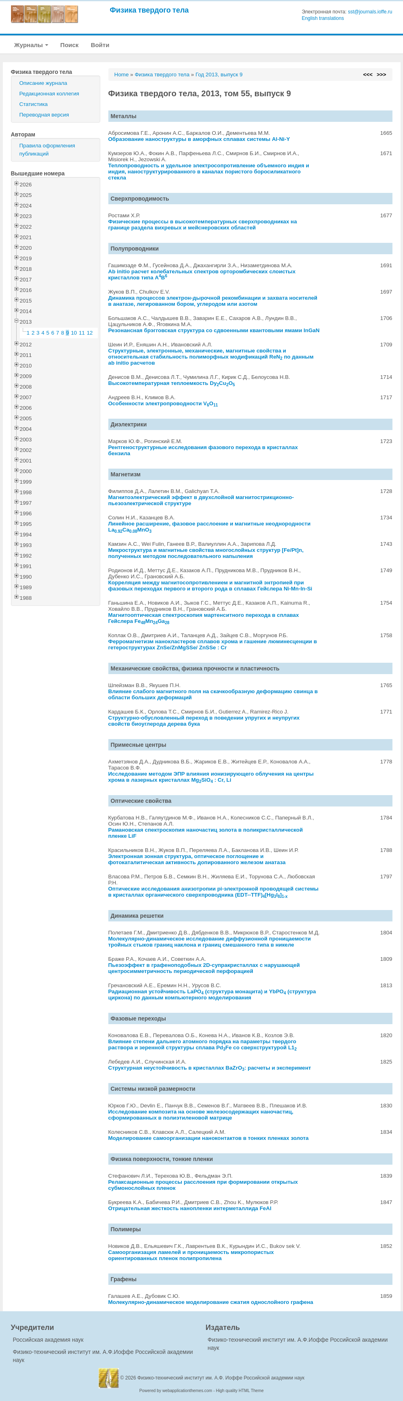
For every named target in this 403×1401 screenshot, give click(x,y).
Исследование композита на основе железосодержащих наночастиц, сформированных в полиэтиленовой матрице (200, 1115)
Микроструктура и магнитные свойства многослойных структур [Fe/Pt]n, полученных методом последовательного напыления (206, 553)
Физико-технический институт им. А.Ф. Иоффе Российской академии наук (221, 1378)
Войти (100, 45)
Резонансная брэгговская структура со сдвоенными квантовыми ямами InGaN (214, 330)
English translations (323, 18)
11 (82, 333)
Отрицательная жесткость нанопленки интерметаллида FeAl (190, 1208)
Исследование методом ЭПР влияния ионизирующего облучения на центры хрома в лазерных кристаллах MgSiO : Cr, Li (211, 777)
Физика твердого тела (149, 10)
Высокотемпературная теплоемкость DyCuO (171, 383)
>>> (381, 74)
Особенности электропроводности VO (163, 403)
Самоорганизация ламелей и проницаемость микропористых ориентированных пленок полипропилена (191, 1255)
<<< (368, 74)
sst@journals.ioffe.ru (370, 12)
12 (90, 333)
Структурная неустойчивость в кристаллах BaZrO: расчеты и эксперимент (209, 1068)
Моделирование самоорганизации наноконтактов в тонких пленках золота (208, 1138)
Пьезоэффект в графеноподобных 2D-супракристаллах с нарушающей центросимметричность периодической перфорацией (204, 968)
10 (74, 333)
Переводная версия (44, 115)
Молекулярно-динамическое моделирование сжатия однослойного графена (210, 1302)
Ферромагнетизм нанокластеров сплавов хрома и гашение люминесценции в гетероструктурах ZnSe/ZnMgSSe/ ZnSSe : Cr (212, 644)
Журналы (31, 45)
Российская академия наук (48, 1339)
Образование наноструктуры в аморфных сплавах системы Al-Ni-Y (199, 139)
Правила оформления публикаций (47, 150)
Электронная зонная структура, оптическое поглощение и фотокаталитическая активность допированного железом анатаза (197, 859)
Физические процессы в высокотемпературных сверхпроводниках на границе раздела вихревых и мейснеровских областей (202, 224)
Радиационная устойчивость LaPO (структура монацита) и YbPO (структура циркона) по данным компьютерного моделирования (212, 994)
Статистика (33, 104)
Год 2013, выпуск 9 (219, 74)
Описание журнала (43, 83)
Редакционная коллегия (49, 94)
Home (121, 74)
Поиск (69, 45)
